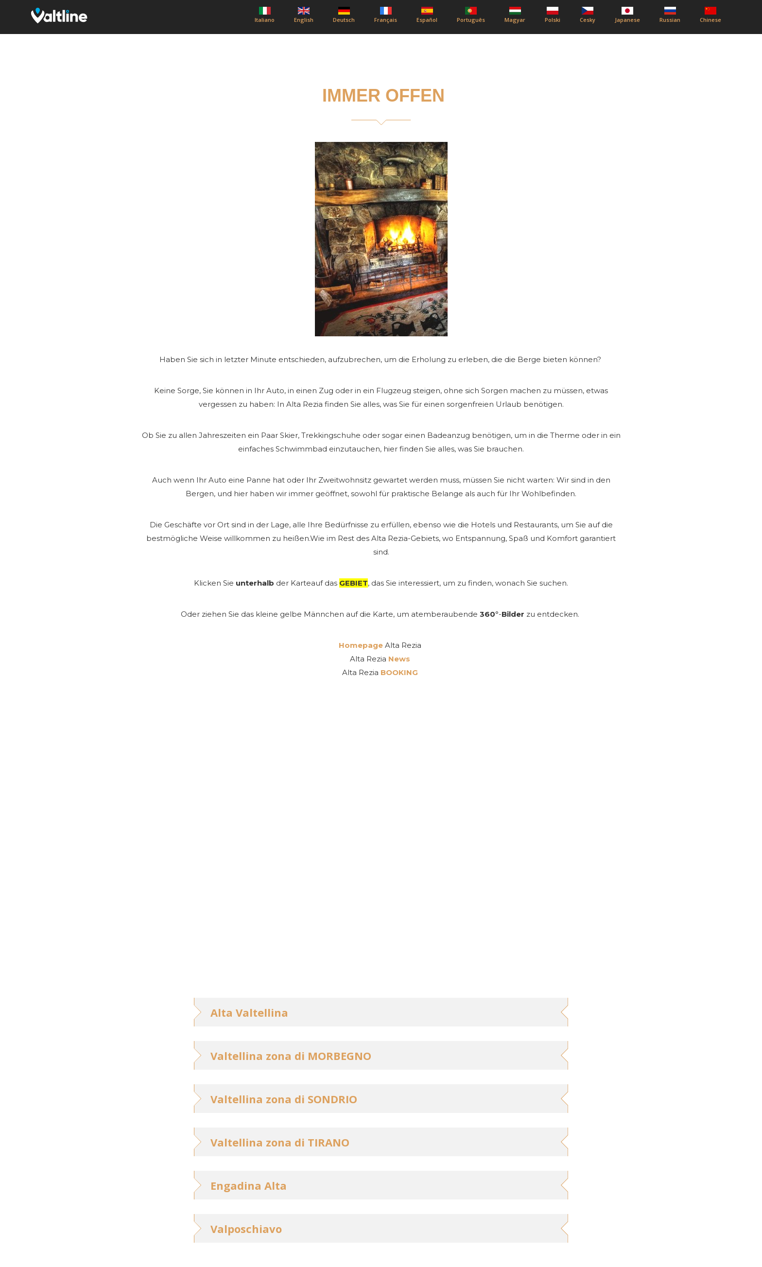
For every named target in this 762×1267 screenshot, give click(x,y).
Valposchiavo (246, 1228)
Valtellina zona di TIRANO (279, 1142)
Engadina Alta (248, 1185)
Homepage (361, 645)
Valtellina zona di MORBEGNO (290, 1055)
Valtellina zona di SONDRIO (283, 1099)
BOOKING (399, 672)
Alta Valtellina (249, 1012)
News (399, 658)
